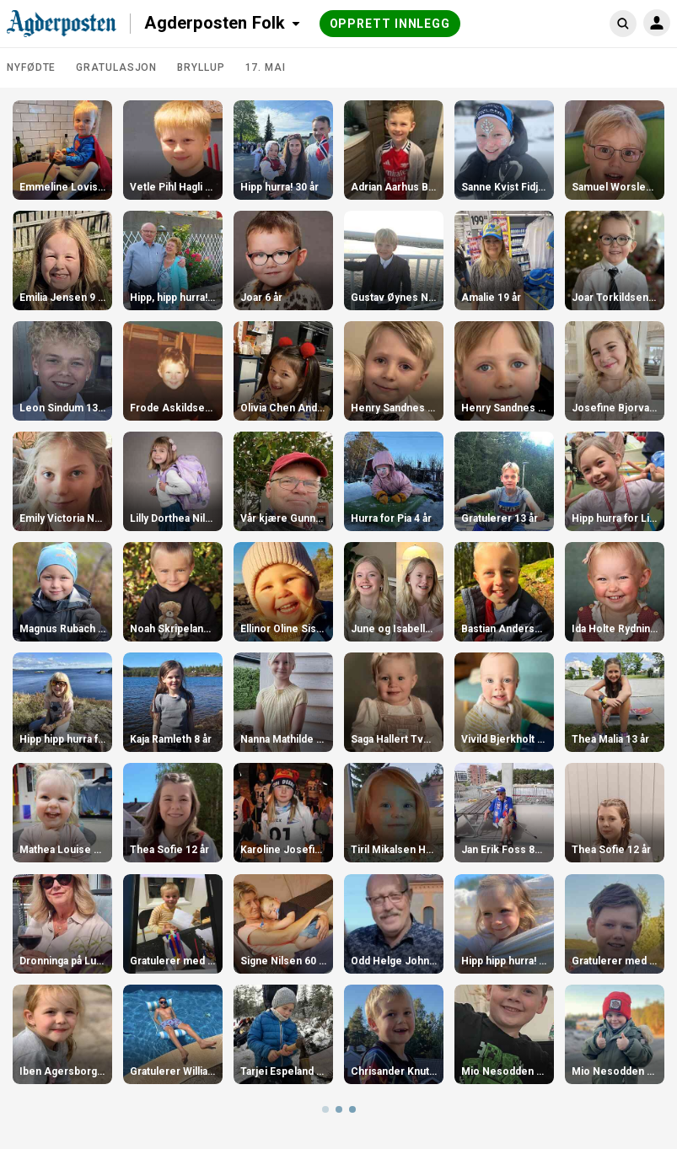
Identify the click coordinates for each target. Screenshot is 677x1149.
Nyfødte (31, 67)
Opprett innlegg (390, 23)
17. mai (265, 67)
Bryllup (200, 67)
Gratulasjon (116, 67)
